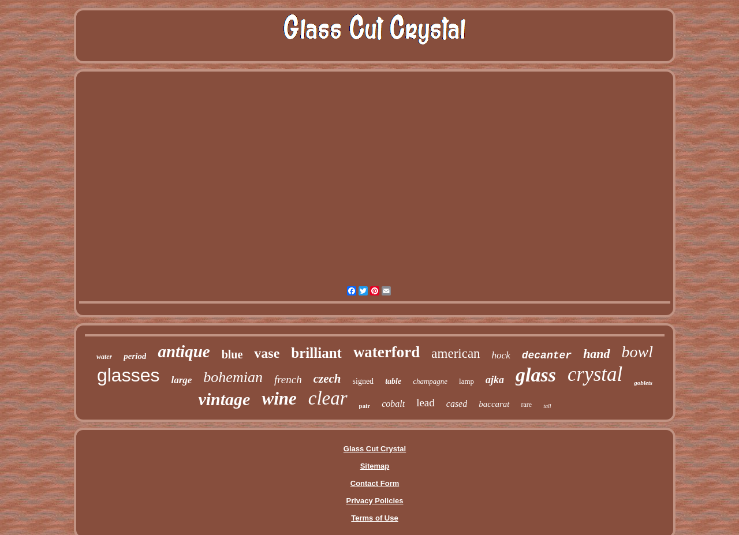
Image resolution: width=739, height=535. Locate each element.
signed (363, 381)
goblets (643, 382)
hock (501, 355)
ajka (495, 380)
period (135, 356)
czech (327, 379)
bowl (637, 352)
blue (232, 354)
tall (547, 406)
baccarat (494, 404)
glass (536, 375)
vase (266, 353)
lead (425, 402)
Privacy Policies (374, 500)
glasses (128, 375)
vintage (224, 399)
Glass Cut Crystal (375, 448)
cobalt (393, 404)
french (288, 379)
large (181, 380)
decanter (547, 355)
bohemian (233, 377)
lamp (466, 381)
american (455, 353)
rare (526, 405)
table (393, 381)
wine (279, 398)
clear (328, 398)
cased (456, 404)
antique (184, 351)
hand (596, 353)
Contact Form (375, 483)
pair (365, 405)
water (104, 357)
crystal (595, 374)
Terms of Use (374, 518)
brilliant (316, 353)
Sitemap (375, 466)
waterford (386, 352)
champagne (430, 381)
